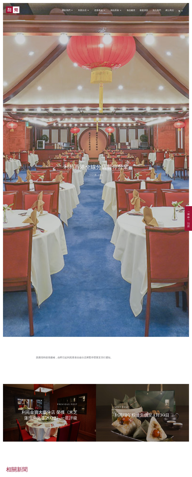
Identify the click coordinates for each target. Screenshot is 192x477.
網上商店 (169, 10)
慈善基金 (98, 10)
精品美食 (115, 10)
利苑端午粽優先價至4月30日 (142, 415)
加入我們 (157, 10)
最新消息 (144, 10)
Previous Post (67, 404)
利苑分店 (82, 10)
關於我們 (66, 10)
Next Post (122, 407)
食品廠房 (131, 10)
